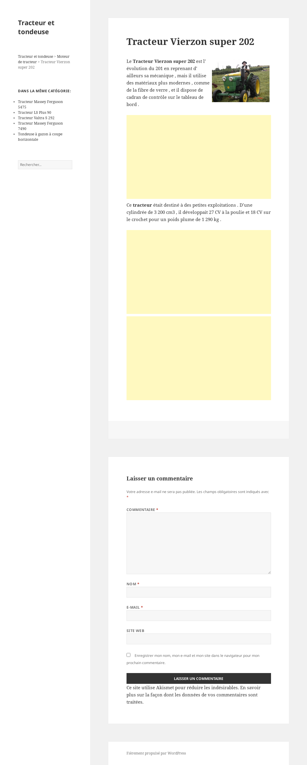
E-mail (135, 607)
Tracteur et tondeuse (36, 27)
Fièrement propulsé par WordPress (156, 753)
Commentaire (143, 509)
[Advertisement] (199, 157)
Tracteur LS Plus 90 (34, 112)
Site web (136, 630)
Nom (133, 583)
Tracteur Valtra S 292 (36, 117)
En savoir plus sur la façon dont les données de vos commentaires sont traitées (194, 694)
